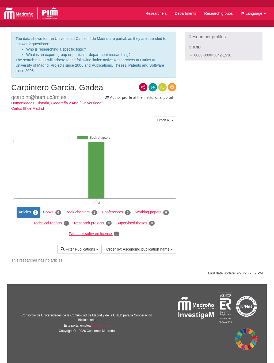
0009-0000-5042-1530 (212, 55)
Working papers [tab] (152, 212)
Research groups (218, 13)
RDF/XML (143, 87)
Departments (185, 13)
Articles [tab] (28, 212)
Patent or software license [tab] (94, 234)
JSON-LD (153, 87)
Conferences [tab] (116, 212)
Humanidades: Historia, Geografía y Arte (44, 103)
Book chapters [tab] (81, 212)
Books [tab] (52, 212)
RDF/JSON (172, 87)
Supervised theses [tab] (135, 223)
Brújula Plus (100, 325)
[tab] (223, 37)
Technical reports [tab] (51, 223)
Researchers (156, 13)
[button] (253, 13)
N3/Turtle (162, 87)
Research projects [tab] (92, 223)
